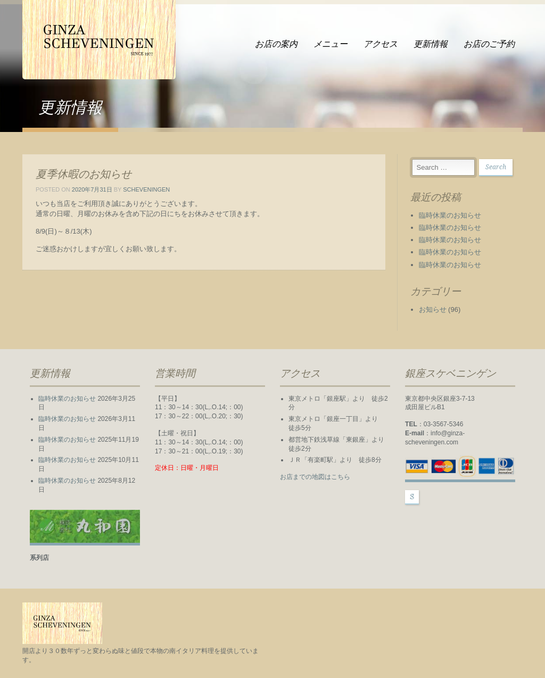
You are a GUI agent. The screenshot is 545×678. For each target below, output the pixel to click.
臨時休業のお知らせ (450, 215)
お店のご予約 (489, 44)
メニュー (330, 44)
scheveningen (146, 189)
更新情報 (431, 44)
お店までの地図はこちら (315, 477)
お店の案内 (276, 44)
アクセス (381, 44)
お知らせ (433, 309)
